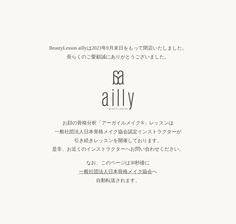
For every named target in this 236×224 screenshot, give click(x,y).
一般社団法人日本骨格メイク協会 (115, 171)
